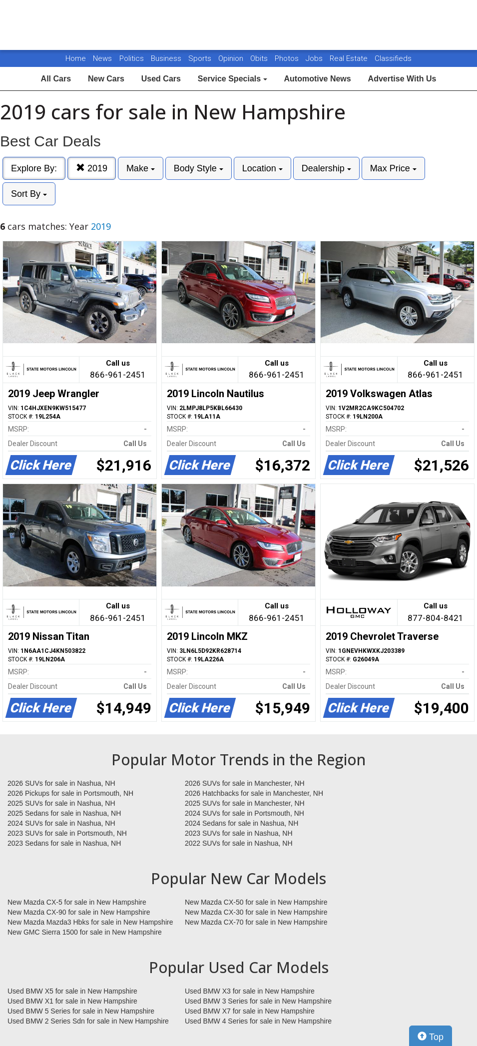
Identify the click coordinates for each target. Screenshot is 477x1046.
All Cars (56, 78)
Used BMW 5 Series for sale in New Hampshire (80, 1011)
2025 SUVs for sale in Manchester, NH (245, 803)
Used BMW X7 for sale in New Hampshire (250, 1011)
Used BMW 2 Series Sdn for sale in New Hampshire (88, 1021)
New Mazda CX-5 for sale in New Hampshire (76, 902)
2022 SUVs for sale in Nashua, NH (239, 843)
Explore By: (34, 168)
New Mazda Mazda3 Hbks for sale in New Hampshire (90, 922)
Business (167, 58)
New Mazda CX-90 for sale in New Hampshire (78, 912)
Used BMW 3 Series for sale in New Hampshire (258, 1001)
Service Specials (232, 78)
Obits (260, 58)
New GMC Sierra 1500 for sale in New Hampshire (84, 932)
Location (262, 168)
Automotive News (317, 78)
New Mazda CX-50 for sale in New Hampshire (256, 902)
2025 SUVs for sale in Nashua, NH (61, 803)
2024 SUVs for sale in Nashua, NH (61, 823)
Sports (200, 58)
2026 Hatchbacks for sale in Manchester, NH (254, 793)
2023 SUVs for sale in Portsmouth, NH (67, 833)
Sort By (29, 194)
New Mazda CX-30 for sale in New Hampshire (256, 912)
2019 (91, 168)
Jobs (315, 58)
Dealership (326, 168)
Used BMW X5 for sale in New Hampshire (72, 991)
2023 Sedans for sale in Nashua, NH (64, 843)
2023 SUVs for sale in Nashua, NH (239, 833)
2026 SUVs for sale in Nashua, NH (61, 783)
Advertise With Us (402, 78)
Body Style (198, 168)
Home (75, 58)
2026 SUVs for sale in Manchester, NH (245, 783)
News (102, 58)
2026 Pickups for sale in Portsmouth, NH (70, 793)
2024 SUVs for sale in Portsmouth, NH (244, 813)
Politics (131, 58)
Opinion (231, 58)
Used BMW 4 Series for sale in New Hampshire (258, 1021)
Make (140, 168)
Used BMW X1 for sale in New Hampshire (72, 1001)
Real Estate (350, 58)
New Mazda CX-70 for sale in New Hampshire (256, 922)
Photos (288, 58)
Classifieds (393, 58)
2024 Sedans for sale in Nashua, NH (241, 823)
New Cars (106, 78)
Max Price (393, 168)
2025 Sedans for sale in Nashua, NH (64, 813)
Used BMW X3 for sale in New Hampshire (250, 991)
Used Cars (161, 78)
